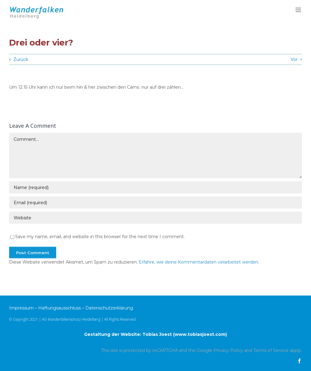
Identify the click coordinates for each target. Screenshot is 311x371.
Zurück (20, 59)
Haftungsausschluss (59, 308)
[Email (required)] (155, 203)
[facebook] (299, 361)
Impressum (21, 308)
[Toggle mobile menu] (299, 10)
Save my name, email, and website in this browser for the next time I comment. (100, 237)
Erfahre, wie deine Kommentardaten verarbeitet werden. (199, 262)
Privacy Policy (228, 350)
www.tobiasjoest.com (200, 334)
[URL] (155, 218)
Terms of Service (271, 350)
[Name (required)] (155, 188)
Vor (294, 59)
